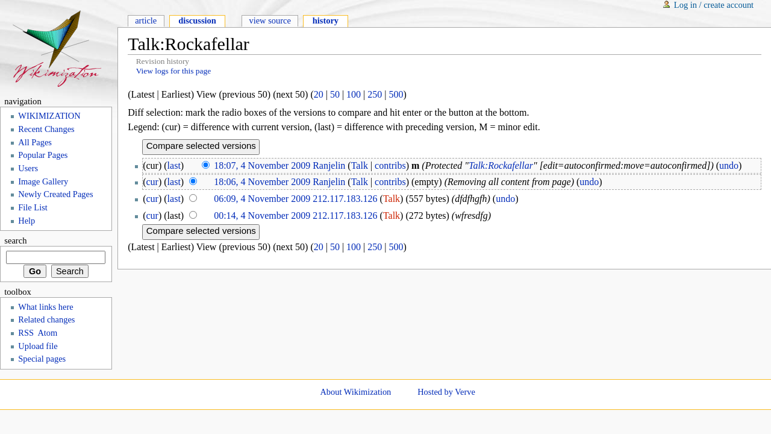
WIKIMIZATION (49, 116)
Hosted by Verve (446, 392)
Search (15, 240)
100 (353, 94)
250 (374, 94)
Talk (359, 165)
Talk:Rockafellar (501, 165)
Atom (47, 333)
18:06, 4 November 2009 (262, 182)
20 (318, 94)
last (174, 165)
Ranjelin (329, 165)
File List (33, 207)
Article (146, 20)
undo (728, 165)
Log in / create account (714, 5)
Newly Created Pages (55, 194)
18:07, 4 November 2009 (262, 165)
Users (28, 168)
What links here (45, 307)
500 (396, 94)
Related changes (46, 319)
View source (269, 20)
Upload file (37, 346)
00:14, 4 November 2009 (262, 215)
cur (152, 182)
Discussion (197, 20)
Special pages (42, 358)
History (326, 20)
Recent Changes (46, 129)
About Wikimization (355, 392)
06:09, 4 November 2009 (262, 198)
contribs (390, 165)
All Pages (35, 142)
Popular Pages (42, 155)
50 (335, 94)
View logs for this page (173, 70)
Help (26, 220)
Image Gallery (43, 181)
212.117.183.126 (345, 198)
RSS (26, 333)
